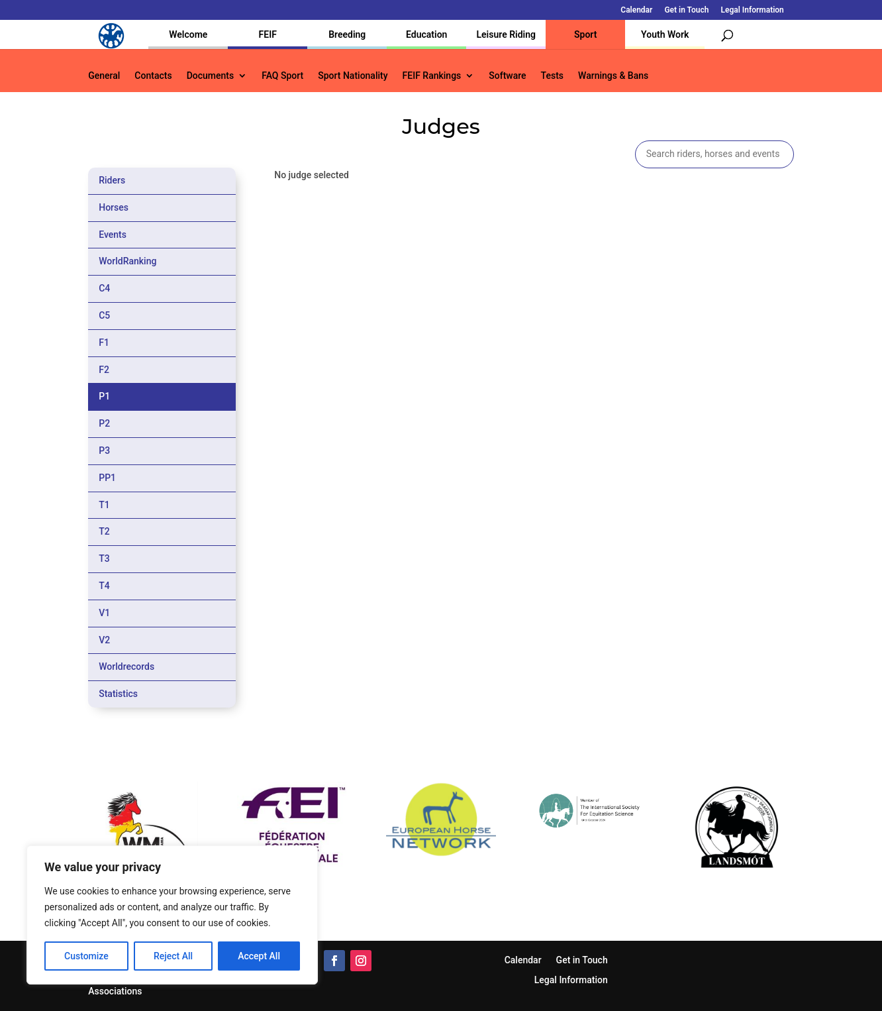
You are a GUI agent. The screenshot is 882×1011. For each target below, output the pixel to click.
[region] (172, 914)
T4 (104, 585)
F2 (104, 369)
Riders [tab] (112, 180)
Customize (86, 956)
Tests (552, 76)
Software (507, 76)
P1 (104, 396)
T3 (104, 558)
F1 (104, 342)
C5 (104, 315)
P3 (104, 450)
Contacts (153, 76)
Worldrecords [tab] (126, 666)
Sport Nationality (352, 76)
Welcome (188, 34)
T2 (104, 531)
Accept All (259, 956)
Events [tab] (112, 234)
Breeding (347, 34)
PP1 (107, 477)
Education (426, 34)
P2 (104, 423)
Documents (210, 76)
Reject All (173, 956)
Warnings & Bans (613, 76)
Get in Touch (686, 10)
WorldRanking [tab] (127, 261)
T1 (104, 505)
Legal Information (751, 10)
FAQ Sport (282, 76)
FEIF (268, 34)
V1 (104, 613)
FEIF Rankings (432, 76)
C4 (104, 288)
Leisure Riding (506, 34)
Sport (585, 34)
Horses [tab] (113, 207)
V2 (104, 640)
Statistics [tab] (118, 693)
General (104, 76)
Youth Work (665, 34)
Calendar (636, 10)
